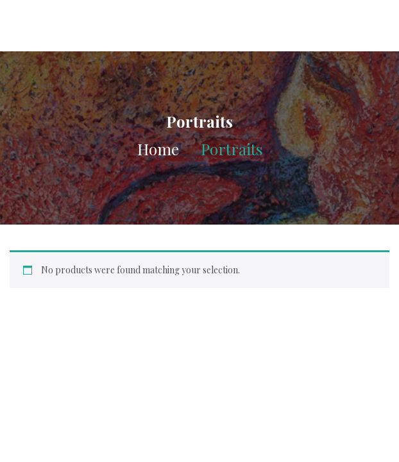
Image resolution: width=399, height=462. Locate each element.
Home (158, 149)
